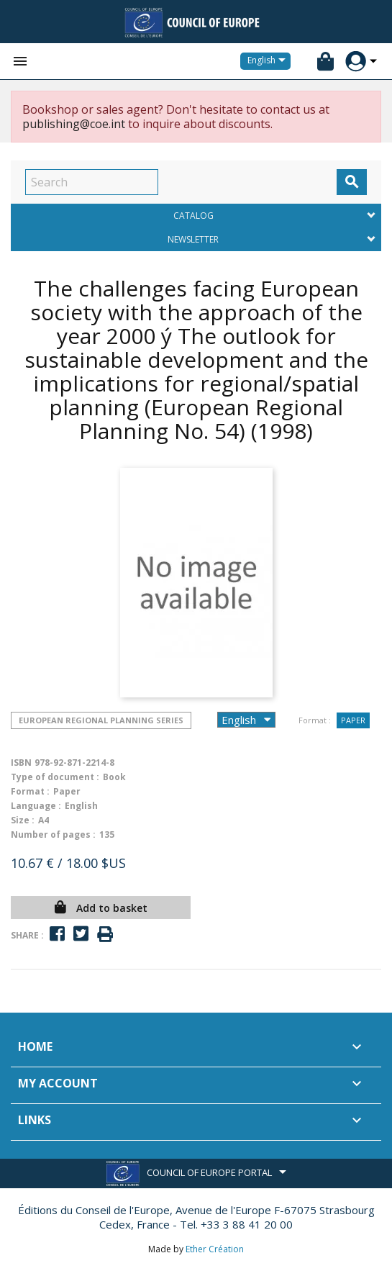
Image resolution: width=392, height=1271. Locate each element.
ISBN (21, 762)
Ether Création (215, 1249)
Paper (353, 720)
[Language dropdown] (269, 61)
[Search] (91, 182)
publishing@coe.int (73, 124)
